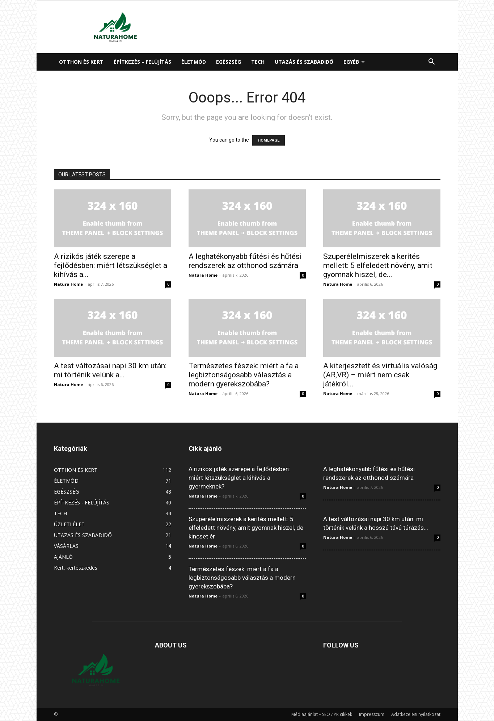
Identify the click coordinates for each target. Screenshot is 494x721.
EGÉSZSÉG (228, 61)
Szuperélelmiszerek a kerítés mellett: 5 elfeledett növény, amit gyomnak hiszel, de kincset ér (246, 527)
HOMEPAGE (268, 140)
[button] (431, 62)
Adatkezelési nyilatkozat (415, 714)
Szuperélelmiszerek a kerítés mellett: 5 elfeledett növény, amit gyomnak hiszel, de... (377, 265)
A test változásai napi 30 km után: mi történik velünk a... (110, 370)
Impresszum (371, 714)
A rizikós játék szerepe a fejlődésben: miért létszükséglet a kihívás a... (110, 265)
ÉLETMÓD (193, 61)
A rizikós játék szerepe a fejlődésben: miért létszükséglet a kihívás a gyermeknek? (239, 477)
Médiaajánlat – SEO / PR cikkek (321, 714)
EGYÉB (354, 61)
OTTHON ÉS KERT (81, 61)
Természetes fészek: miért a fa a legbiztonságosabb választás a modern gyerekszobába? (244, 374)
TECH (258, 61)
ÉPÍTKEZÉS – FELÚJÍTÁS (142, 61)
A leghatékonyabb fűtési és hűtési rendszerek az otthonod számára (245, 261)
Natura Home (68, 284)
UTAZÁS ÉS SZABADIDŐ (304, 61)
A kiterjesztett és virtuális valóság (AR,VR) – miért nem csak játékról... (380, 374)
